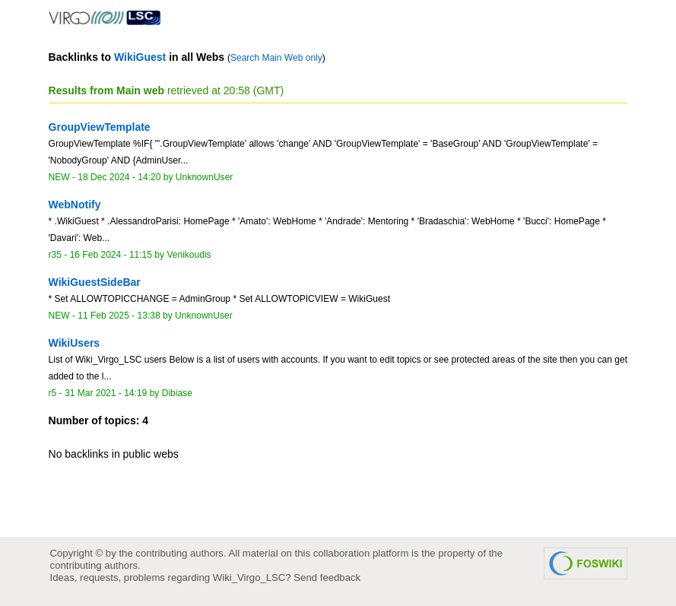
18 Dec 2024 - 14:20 (119, 177)
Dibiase (177, 393)
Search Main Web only (276, 57)
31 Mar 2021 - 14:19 (106, 393)
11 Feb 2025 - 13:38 (119, 315)
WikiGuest (140, 57)
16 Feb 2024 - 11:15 (111, 254)
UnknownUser (204, 177)
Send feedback (327, 577)
